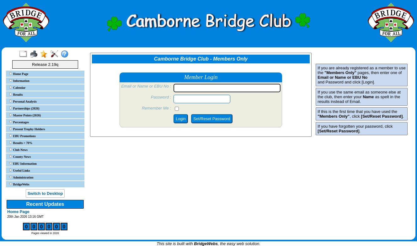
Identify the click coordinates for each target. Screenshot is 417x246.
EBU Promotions (22, 136)
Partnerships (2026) (24, 108)
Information (19, 81)
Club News (18, 150)
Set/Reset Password (211, 118)
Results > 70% (20, 143)
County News (20, 156)
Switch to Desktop (45, 193)
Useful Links (19, 170)
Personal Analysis (23, 101)
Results (16, 94)
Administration (21, 177)
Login (181, 118)
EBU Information (23, 163)
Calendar (17, 87)
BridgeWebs (19, 184)
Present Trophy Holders (27, 129)
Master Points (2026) (25, 115)
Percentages (19, 122)
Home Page (18, 74)
